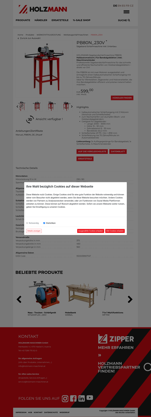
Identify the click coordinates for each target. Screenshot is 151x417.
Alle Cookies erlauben (115, 231)
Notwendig (34, 223)
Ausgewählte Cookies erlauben (90, 231)
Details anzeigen (34, 231)
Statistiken (51, 223)
